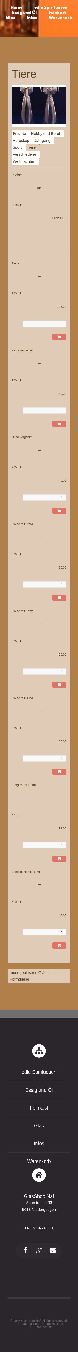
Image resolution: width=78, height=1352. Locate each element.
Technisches (55, 1323)
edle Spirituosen (39, 1072)
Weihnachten (24, 161)
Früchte (19, 133)
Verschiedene (24, 154)
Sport (17, 147)
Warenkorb (39, 1161)
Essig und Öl (39, 1090)
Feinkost (39, 1108)
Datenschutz (43, 1327)
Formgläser (19, 979)
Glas (39, 1125)
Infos (39, 1143)
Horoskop (21, 140)
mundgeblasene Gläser (30, 972)
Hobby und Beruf (45, 133)
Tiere (31, 147)
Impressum (30, 1323)
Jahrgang (42, 140)
